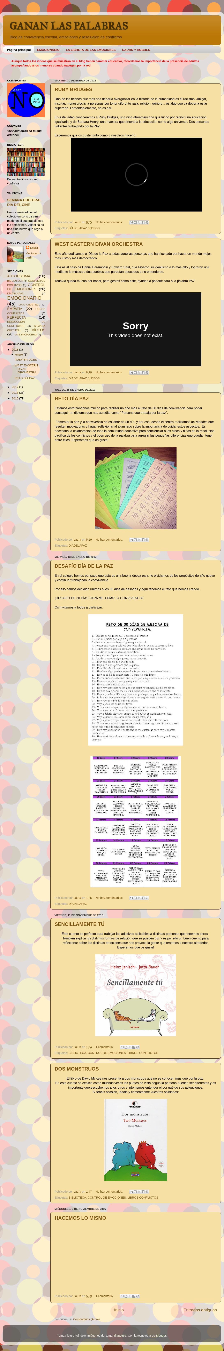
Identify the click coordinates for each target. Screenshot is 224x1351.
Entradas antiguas (200, 1310)
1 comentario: (105, 1047)
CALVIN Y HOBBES (136, 49)
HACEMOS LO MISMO (80, 1218)
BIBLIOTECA (77, 1053)
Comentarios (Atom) (86, 1319)
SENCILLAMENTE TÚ (80, 924)
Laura (34, 247)
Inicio (119, 1310)
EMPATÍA (14, 309)
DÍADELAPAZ (78, 228)
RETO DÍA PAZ (72, 398)
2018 (15, 349)
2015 (15, 398)
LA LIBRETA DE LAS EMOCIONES (91, 49)
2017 (15, 387)
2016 (15, 392)
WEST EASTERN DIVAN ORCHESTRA (99, 244)
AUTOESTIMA (18, 276)
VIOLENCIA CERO (26, 334)
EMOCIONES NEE (29, 304)
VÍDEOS (94, 228)
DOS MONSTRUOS (77, 1069)
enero (19, 354)
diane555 (120, 1335)
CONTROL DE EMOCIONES (107, 1053)
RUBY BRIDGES (73, 89)
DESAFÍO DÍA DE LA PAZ (84, 566)
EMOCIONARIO (48, 49)
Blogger (161, 1335)
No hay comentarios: (110, 222)
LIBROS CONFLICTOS (143, 1053)
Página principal (19, 49)
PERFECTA (16, 317)
